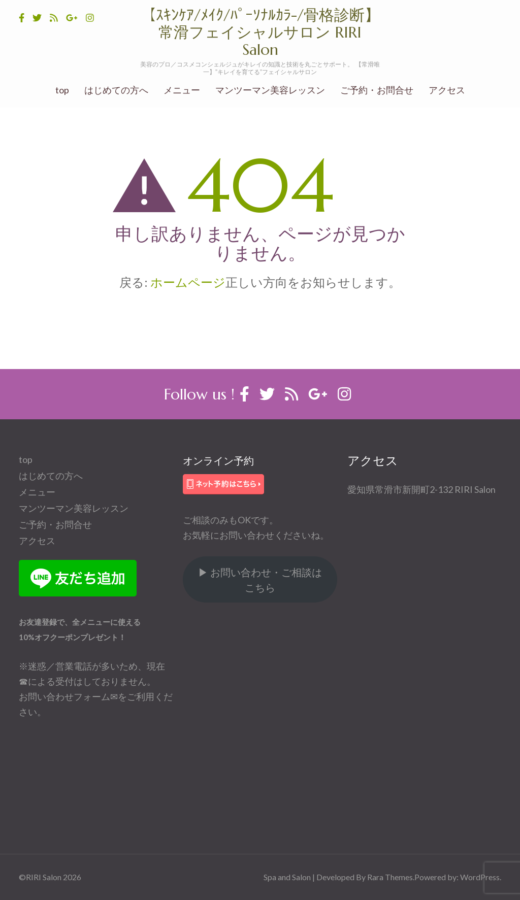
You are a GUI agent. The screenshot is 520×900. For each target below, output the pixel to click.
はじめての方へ (116, 90)
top (62, 90)
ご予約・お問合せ (376, 90)
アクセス (447, 90)
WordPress (480, 877)
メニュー (182, 90)
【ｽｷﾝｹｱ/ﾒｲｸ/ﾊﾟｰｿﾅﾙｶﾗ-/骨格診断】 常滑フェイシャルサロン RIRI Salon (268, 32)
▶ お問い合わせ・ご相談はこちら (260, 579)
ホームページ (187, 282)
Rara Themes (390, 877)
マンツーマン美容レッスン (270, 90)
